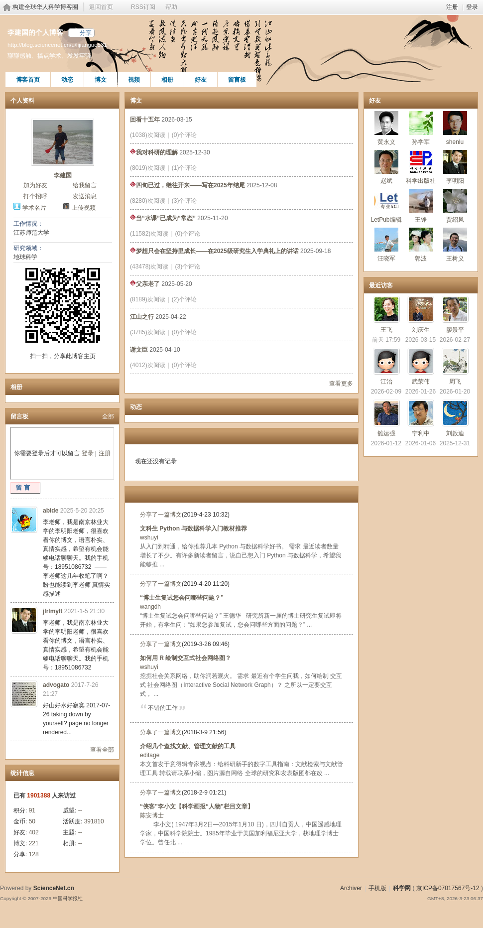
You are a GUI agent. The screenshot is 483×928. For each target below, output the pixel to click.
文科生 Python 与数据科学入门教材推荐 (193, 528)
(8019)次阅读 (147, 167)
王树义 (455, 258)
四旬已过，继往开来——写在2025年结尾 (187, 185)
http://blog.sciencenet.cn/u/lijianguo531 (57, 44)
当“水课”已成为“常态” (163, 218)
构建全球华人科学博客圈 (45, 6)
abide (50, 510)
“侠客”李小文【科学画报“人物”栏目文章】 (196, 806)
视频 (134, 79)
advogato (56, 684)
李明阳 (455, 180)
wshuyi (149, 537)
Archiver (351, 888)
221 (34, 843)
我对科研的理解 (154, 152)
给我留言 (85, 185)
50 (32, 821)
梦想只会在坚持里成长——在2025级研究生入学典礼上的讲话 (214, 251)
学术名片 (34, 207)
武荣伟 (421, 381)
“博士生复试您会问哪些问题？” (182, 597)
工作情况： (28, 223)
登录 (472, 6)
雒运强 (386, 433)
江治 (386, 381)
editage (149, 755)
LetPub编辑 (385, 219)
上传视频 (84, 207)
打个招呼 (35, 196)
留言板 (237, 79)
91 (32, 810)
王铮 (421, 219)
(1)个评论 (184, 167)
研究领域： (28, 248)
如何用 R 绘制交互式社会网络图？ (185, 658)
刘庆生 (421, 329)
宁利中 (421, 433)
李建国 (63, 175)
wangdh (150, 606)
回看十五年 (145, 119)
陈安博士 (152, 815)
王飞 (386, 329)
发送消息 (85, 196)
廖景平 (455, 329)
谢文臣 (139, 349)
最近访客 (381, 285)
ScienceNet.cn (53, 888)
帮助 (171, 6)
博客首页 (28, 79)
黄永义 (386, 141)
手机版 (377, 888)
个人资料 (22, 100)
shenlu (455, 141)
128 (34, 854)
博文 (101, 79)
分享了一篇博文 (161, 514)
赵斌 (386, 180)
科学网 (402, 888)
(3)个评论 (184, 200)
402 (34, 832)
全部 (108, 416)
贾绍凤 (455, 219)
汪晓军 (386, 258)
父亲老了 (145, 283)
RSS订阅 (143, 6)
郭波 (421, 258)
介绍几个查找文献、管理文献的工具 (188, 746)
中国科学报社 (68, 898)
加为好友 (35, 185)
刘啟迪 (455, 433)
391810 (94, 821)
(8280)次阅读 (147, 200)
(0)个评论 (184, 135)
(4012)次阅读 (147, 365)
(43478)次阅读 (149, 266)
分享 (86, 32)
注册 (452, 6)
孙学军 (421, 141)
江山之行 (142, 316)
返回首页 (101, 6)
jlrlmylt (52, 611)
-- (80, 810)
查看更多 (341, 383)
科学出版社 (421, 180)
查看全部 (102, 749)
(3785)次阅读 (147, 332)
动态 (67, 79)
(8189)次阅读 (147, 299)
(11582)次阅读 (149, 233)
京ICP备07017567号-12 (448, 888)
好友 (201, 79)
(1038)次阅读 (147, 135)
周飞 (455, 381)
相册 (167, 79)
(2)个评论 (184, 299)
